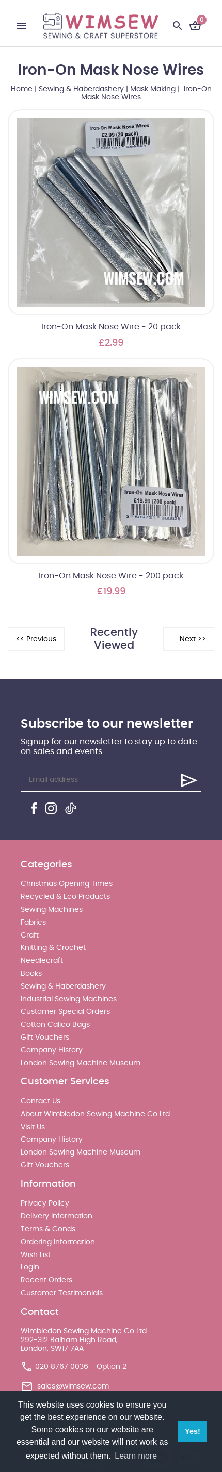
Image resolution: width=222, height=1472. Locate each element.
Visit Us (33, 1127)
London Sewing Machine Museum (80, 1063)
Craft (30, 935)
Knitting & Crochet (53, 947)
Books (31, 973)
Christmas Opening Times (67, 884)
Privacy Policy (45, 1203)
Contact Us (40, 1101)
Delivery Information (56, 1216)
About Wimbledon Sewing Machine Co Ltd (95, 1114)
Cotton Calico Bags (55, 1024)
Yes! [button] (192, 1431)
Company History (52, 1050)
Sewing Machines (52, 909)
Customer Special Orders (65, 1011)
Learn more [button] (136, 1455)
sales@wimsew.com (73, 1386)
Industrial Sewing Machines (69, 999)
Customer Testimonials (62, 1293)
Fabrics (33, 922)
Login (30, 1267)
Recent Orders (46, 1280)
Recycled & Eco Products (65, 896)
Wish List (36, 1255)
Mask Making (153, 89)
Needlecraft (42, 960)
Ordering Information (58, 1242)
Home (22, 89)
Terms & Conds (48, 1229)
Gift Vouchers (45, 1037)
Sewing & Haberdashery (81, 89)
